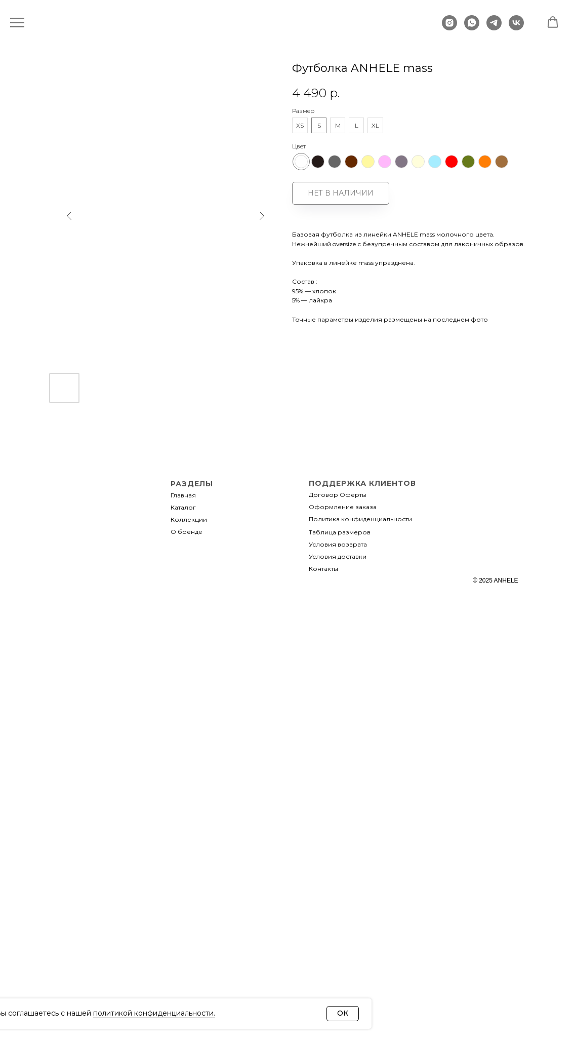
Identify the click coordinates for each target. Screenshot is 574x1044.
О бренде (186, 531)
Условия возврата (338, 544)
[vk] (516, 27)
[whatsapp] (471, 27)
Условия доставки (337, 556)
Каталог (183, 507)
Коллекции (189, 519)
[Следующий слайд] (262, 252)
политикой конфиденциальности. (154, 1013)
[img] (92, 551)
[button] (553, 22)
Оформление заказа (343, 507)
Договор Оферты (337, 494)
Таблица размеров (340, 532)
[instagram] (449, 27)
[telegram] (494, 27)
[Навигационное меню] (17, 23)
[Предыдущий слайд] (69, 252)
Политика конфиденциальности (360, 519)
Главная (183, 495)
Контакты (323, 568)
